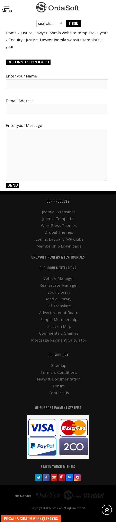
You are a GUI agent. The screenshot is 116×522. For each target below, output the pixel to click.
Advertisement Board (59, 312)
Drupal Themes (59, 232)
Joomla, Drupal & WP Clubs (58, 239)
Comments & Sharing (58, 333)
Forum (59, 385)
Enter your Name (21, 76)
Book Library (58, 292)
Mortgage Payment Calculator (58, 340)
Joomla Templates (58, 218)
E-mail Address (19, 100)
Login (73, 23)
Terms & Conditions (59, 372)
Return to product (28, 62)
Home (11, 32)
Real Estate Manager (58, 285)
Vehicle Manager (58, 278)
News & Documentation (59, 379)
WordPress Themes (59, 225)
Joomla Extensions (58, 211)
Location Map (58, 326)
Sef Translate (58, 305)
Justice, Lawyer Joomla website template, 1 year (64, 32)
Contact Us (59, 392)
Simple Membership (58, 319)
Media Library (58, 298)
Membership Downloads (58, 246)
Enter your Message (24, 125)
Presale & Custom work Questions (31, 518)
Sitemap (58, 365)
